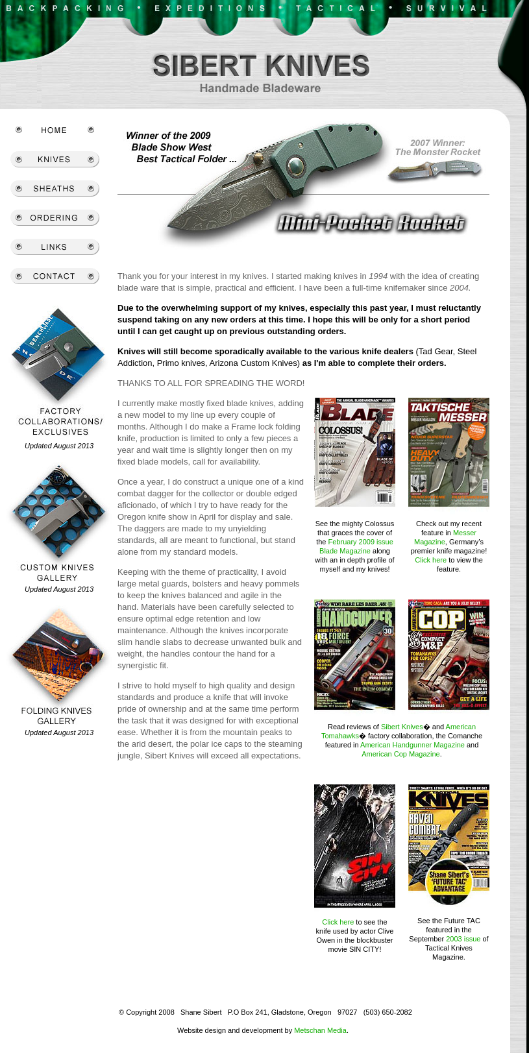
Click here (431, 560)
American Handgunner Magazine (412, 745)
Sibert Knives (402, 727)
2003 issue (463, 939)
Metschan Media (320, 1030)
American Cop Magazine (400, 754)
